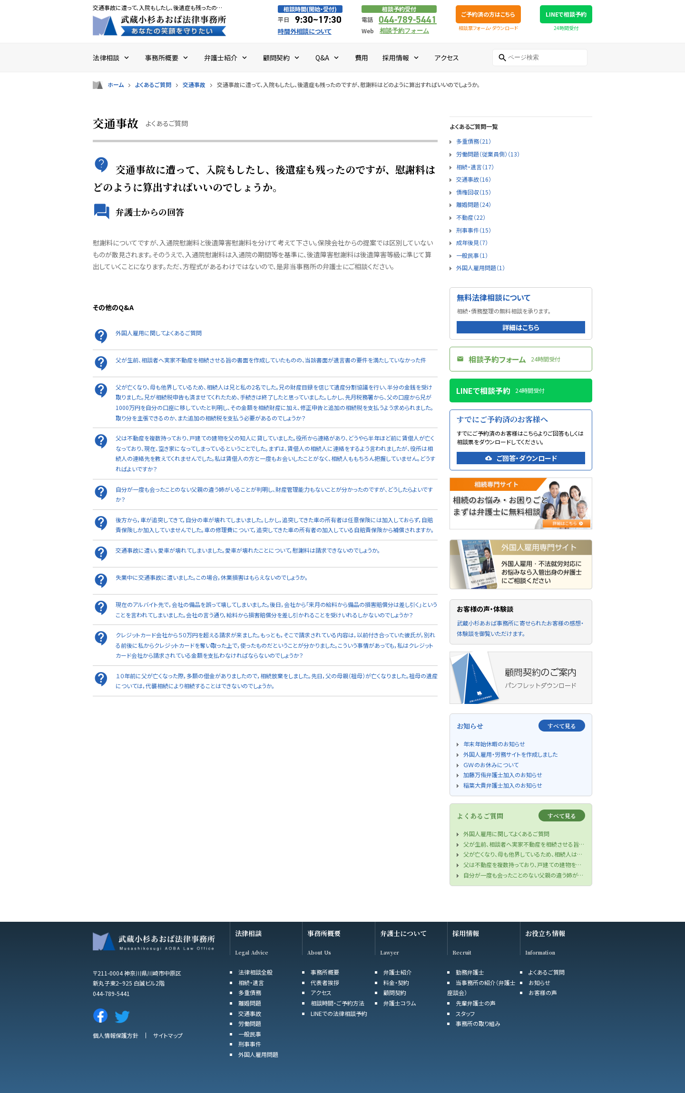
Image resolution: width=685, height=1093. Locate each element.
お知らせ (539, 982)
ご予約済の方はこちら (488, 14)
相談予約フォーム (404, 31)
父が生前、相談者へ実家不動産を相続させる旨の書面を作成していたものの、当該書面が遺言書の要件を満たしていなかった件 (271, 360)
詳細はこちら (520, 327)
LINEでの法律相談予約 (339, 1013)
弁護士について (403, 933)
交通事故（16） (473, 179)
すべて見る (562, 726)
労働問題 (249, 1023)
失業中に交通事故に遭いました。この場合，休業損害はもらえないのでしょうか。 (212, 577)
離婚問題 (249, 1003)
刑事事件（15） (473, 230)
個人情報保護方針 (115, 1035)
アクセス (321, 992)
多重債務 (249, 992)
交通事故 (194, 85)
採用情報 (465, 933)
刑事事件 (249, 1044)
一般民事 (249, 1034)
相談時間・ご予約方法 (337, 1003)
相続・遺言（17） (475, 167)
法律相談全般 (255, 972)
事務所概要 (324, 933)
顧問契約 (394, 992)
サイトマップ (168, 1035)
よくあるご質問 (153, 85)
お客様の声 (542, 992)
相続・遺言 (251, 982)
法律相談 (248, 933)
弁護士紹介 (397, 972)
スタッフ (465, 1013)
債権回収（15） (473, 192)
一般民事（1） (472, 255)
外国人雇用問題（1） (480, 267)
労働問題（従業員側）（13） (488, 154)
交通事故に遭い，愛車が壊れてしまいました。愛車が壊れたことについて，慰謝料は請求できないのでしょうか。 (248, 550)
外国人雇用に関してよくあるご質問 (159, 333)
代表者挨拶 (325, 982)
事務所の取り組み (478, 1023)
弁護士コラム (399, 1003)
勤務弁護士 (470, 972)
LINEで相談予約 (566, 14)
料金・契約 (396, 982)
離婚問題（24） (473, 204)
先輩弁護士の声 (476, 1003)
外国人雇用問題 (258, 1054)
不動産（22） (471, 217)
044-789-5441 (408, 19)
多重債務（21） (473, 141)
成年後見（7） (472, 242)
